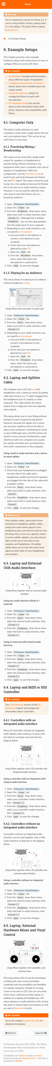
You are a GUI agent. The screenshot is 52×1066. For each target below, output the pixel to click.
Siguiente (41, 1033)
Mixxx (28, 4)
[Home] (5, 38)
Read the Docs (29, 1058)
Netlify (19, 1061)
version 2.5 (12, 30)
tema (39, 1056)
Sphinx (22, 1056)
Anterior (10, 1033)
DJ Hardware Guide (18, 103)
